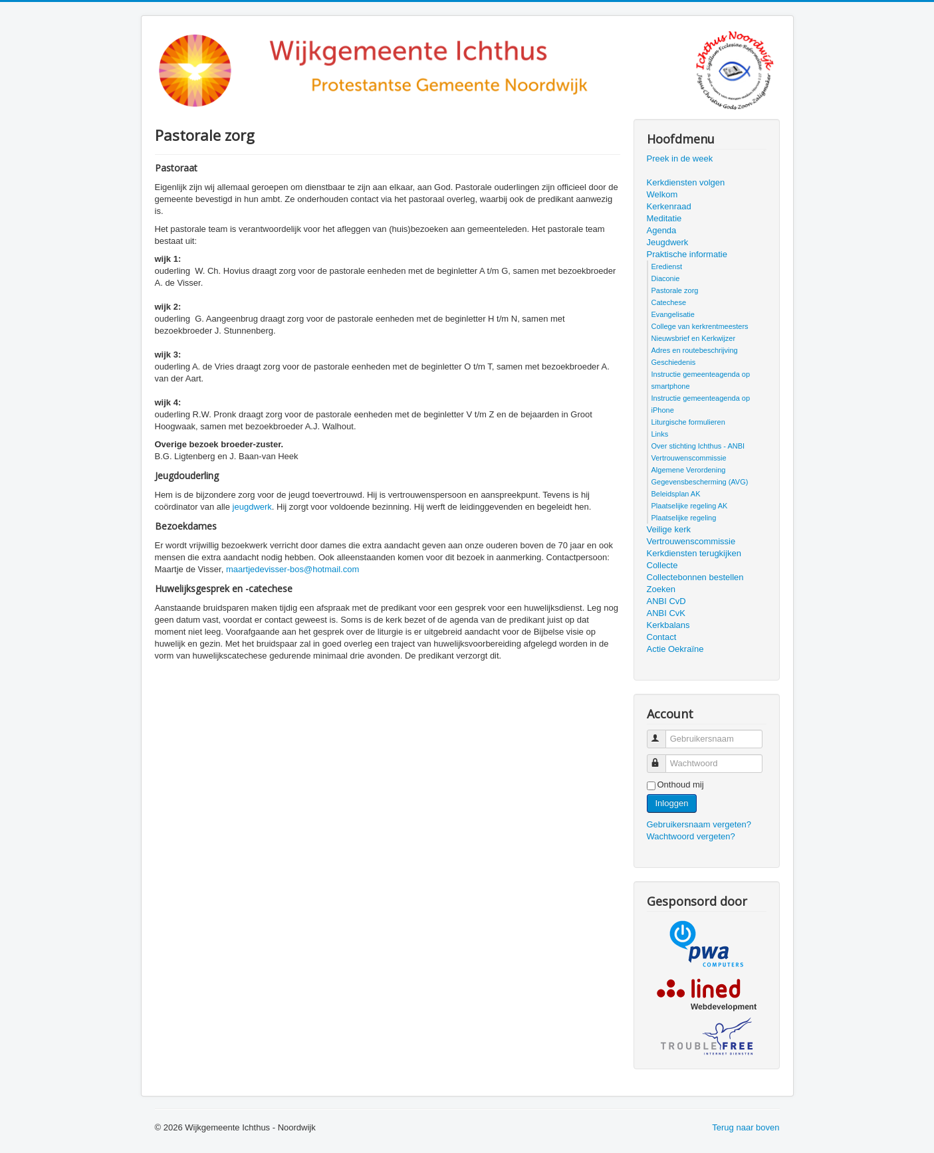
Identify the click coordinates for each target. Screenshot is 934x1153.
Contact (662, 637)
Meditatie (664, 218)
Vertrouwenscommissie (689, 458)
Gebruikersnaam (662, 733)
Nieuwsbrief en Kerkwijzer (693, 338)
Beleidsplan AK (676, 494)
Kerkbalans (668, 625)
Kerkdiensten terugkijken (694, 553)
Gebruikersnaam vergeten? (699, 824)
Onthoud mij (680, 784)
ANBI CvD (666, 601)
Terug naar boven (745, 1127)
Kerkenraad (669, 206)
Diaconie (665, 278)
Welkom (662, 194)
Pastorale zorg (675, 290)
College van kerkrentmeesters (700, 326)
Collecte (662, 565)
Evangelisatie (673, 314)
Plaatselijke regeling (684, 518)
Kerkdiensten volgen (686, 182)
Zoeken (661, 589)
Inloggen (672, 803)
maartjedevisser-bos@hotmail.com (292, 569)
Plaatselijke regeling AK (689, 506)
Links (660, 434)
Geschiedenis (673, 362)
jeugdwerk (252, 507)
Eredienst (666, 266)
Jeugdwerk (668, 242)
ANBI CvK (666, 613)
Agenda (662, 230)
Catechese (669, 302)
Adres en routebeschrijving (694, 350)
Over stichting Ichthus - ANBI (698, 446)
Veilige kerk (669, 529)
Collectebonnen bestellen (695, 577)
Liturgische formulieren (688, 422)
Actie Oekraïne (675, 649)
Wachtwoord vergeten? (691, 836)
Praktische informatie (687, 254)
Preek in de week (680, 158)
